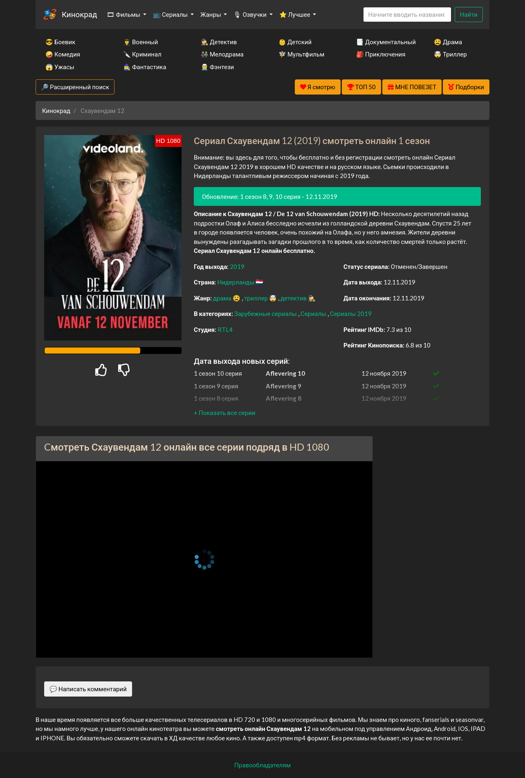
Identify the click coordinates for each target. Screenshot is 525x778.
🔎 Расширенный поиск (75, 86)
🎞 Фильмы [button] (124, 14)
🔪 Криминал (142, 54)
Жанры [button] (211, 14)
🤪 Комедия (62, 54)
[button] (224, 412)
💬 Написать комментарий (88, 688)
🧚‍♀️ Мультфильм (301, 54)
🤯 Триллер (450, 54)
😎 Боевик (60, 41)
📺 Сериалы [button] (171, 14)
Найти (469, 14)
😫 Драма (448, 41)
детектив (294, 298)
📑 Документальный (384, 41)
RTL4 (225, 329)
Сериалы (314, 313)
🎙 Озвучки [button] (250, 14)
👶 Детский (295, 41)
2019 (237, 266)
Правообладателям (262, 765)
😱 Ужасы (59, 66)
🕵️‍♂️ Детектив (219, 41)
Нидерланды (236, 282)
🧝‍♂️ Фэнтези (217, 66)
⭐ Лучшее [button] (295, 14)
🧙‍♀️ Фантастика (144, 66)
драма (223, 298)
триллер (256, 298)
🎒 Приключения (380, 54)
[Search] (407, 14)
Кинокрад (79, 14)
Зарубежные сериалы (266, 313)
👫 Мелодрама (222, 54)
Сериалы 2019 (351, 313)
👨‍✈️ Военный (140, 41)
